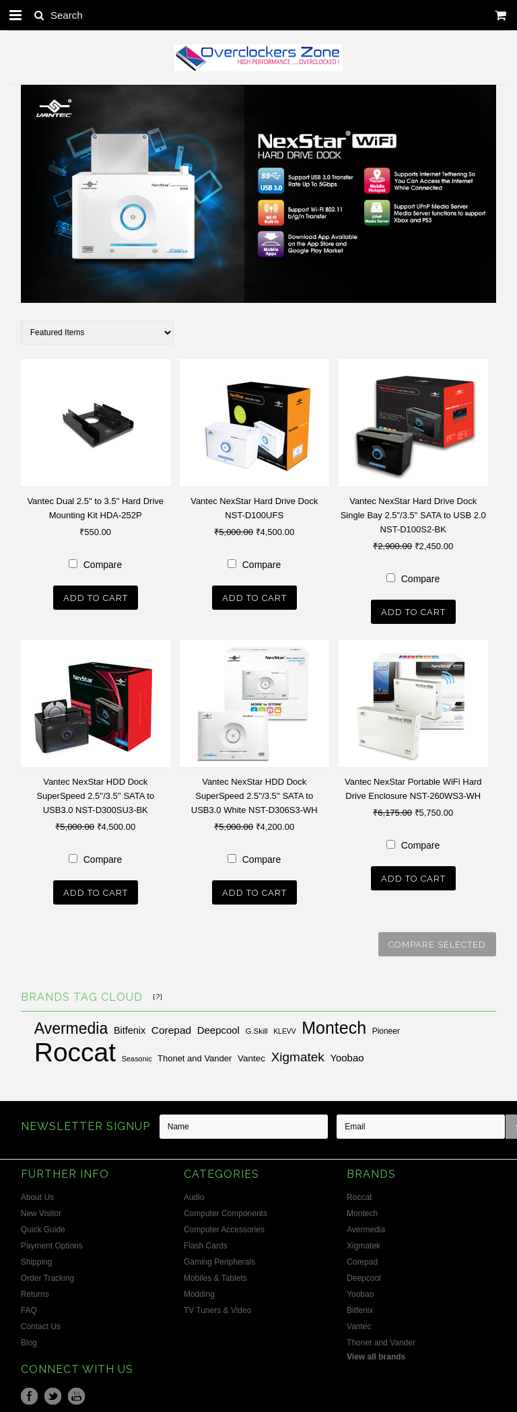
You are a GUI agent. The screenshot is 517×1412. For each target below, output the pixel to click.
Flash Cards (206, 1243)
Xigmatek (297, 1054)
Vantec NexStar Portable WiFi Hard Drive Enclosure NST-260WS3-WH (413, 787)
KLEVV (284, 1028)
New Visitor (41, 1210)
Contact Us (41, 1324)
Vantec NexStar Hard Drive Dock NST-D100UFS (254, 508)
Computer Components (225, 1210)
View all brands (376, 1354)
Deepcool (218, 1027)
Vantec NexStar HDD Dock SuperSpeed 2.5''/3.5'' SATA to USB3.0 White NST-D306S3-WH (254, 794)
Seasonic (137, 1056)
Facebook (29, 1393)
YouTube (76, 1393)
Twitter (52, 1393)
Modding (199, 1291)
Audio (194, 1194)
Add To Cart (95, 598)
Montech (334, 1025)
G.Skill (257, 1028)
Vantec (251, 1056)
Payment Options (52, 1243)
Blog (29, 1340)
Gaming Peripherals (219, 1259)
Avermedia (71, 1025)
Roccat (75, 1049)
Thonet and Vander (195, 1056)
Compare (103, 564)
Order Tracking (47, 1275)
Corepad (171, 1027)
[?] (158, 994)
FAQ (29, 1307)
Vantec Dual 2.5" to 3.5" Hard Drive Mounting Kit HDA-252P (95, 508)
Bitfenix (129, 1027)
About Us (37, 1194)
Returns (35, 1291)
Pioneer (386, 1028)
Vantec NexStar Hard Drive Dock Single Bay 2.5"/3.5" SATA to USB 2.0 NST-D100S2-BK (413, 515)
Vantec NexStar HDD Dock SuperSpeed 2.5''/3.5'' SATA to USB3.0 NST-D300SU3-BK (95, 794)
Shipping (37, 1259)
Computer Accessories (224, 1227)
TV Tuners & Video (218, 1307)
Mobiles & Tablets (215, 1275)
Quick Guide (43, 1227)
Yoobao (347, 1055)
